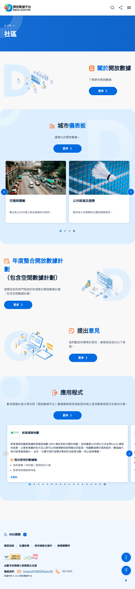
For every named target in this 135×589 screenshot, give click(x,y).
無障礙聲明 (63, 545)
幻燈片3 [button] (69, 231)
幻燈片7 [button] (56, 484)
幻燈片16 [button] (95, 484)
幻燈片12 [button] (78, 484)
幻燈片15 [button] (91, 484)
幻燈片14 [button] (87, 484)
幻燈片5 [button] (47, 484)
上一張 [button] (4, 192)
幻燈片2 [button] (65, 231)
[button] (67, 534)
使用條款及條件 (43, 545)
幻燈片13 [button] (82, 484)
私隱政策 (24, 545)
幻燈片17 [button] (100, 484)
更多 (103, 91)
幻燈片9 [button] (65, 484)
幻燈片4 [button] (43, 484)
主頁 (7, 25)
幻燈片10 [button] (69, 484)
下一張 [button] (131, 192)
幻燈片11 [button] (73, 484)
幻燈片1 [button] (60, 231)
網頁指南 (9, 545)
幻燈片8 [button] (60, 484)
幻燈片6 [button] (51, 484)
